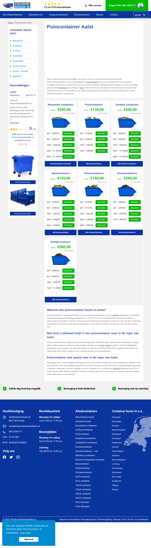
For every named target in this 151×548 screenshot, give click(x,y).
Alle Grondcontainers (127, 232)
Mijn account (93, 5)
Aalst (82, 88)
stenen (108, 345)
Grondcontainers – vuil (87, 451)
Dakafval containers (85, 455)
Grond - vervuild (20, 71)
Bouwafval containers (60, 104)
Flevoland (116, 434)
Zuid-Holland (118, 451)
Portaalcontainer (84, 472)
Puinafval (17, 46)
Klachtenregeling (104, 519)
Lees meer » (15, 113)
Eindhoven (116, 481)
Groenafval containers (86, 442)
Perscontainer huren (23, 214)
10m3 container (83, 485)
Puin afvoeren (82, 502)
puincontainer (92, 82)
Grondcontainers (127, 173)
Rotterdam (117, 472)
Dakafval (17, 76)
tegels (102, 345)
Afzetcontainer (83, 468)
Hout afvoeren (83, 506)
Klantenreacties (82, 14)
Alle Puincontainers (94, 164)
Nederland (63, 88)
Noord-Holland (118, 430)
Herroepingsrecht (88, 519)
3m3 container (83, 476)
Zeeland (115, 455)
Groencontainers (94, 173)
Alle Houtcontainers (61, 232)
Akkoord (28, 539)
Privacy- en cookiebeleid (138, 519)
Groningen (116, 421)
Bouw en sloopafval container (90, 459)
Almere (115, 489)
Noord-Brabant (118, 460)
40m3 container (83, 498)
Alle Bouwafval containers (60, 164)
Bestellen (68, 133)
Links (124, 519)
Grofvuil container (84, 429)
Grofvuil (16, 50)
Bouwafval (18, 40)
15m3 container (83, 489)
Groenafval (18, 61)
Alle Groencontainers (93, 232)
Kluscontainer (82, 464)
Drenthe (115, 425)
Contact (114, 14)
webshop (115, 315)
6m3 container (83, 481)
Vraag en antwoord (58, 14)
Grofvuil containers (127, 104)
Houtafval (17, 56)
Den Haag (116, 476)
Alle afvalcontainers (12, 14)
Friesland (116, 417)
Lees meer (25, 533)
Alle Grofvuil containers (127, 164)
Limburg (116, 464)
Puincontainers (94, 104)
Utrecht (115, 447)
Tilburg (115, 485)
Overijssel (116, 438)
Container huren (83, 421)
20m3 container (83, 493)
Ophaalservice (36, 14)
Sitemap (116, 519)
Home (10, 23)
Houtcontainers (61, 173)
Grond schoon (20, 66)
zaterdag (116, 368)
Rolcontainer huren (22, 182)
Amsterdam (117, 468)
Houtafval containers (86, 438)
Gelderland (117, 442)
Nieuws (99, 14)
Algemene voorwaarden (69, 519)
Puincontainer (82, 434)
